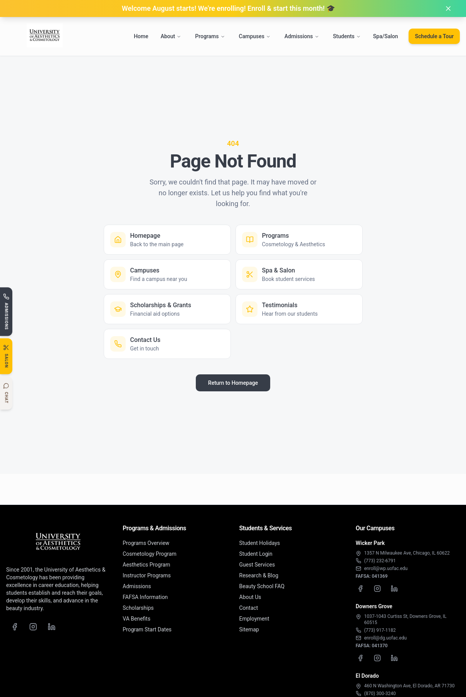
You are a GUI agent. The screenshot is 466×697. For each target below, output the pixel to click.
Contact (248, 608)
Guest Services (257, 565)
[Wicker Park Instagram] (377, 588)
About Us (250, 597)
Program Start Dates (147, 629)
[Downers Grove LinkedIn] (394, 658)
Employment (254, 619)
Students (347, 36)
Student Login (256, 554)
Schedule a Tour (434, 36)
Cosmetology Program (149, 554)
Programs (210, 36)
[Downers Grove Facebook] (360, 658)
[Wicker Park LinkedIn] (394, 588)
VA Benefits (136, 619)
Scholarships (138, 608)
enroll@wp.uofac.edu (386, 568)
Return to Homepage (233, 383)
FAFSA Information (145, 597)
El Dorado (367, 676)
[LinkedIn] (51, 626)
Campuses (255, 36)
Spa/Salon (385, 36)
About (171, 36)
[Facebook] (14, 626)
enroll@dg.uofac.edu (385, 638)
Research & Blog (259, 575)
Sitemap (249, 629)
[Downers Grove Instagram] (377, 658)
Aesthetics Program (146, 565)
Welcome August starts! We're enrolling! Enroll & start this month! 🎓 (228, 8)
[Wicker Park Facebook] (360, 588)
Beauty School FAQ (262, 586)
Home (141, 36)
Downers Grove (374, 606)
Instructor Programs (147, 575)
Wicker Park (370, 543)
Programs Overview (146, 543)
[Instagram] (33, 626)
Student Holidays (259, 543)
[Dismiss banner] (448, 8)
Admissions (301, 36)
